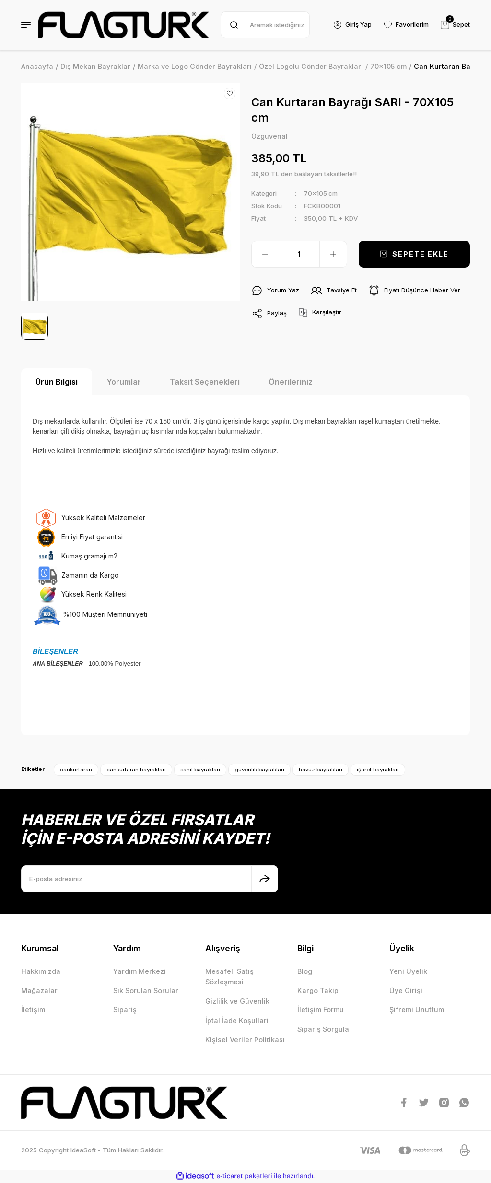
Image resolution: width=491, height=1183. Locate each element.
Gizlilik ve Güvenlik (237, 1001)
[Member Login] (351, 24)
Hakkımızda (40, 971)
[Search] (265, 24)
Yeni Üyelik (408, 971)
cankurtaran (76, 769)
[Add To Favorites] (229, 93)
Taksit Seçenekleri (205, 382)
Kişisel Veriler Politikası (245, 1040)
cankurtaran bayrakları (136, 769)
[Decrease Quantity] (265, 254)
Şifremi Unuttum (416, 1009)
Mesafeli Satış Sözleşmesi (229, 976)
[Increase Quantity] (333, 254)
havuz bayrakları (320, 769)
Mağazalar (39, 990)
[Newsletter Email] (149, 878)
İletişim (33, 1009)
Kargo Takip (318, 990)
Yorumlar (123, 382)
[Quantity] (299, 254)
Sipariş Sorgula (323, 1029)
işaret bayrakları (378, 769)
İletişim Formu (320, 1009)
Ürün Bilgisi (56, 382)
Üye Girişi (405, 990)
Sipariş (125, 1009)
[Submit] (264, 878)
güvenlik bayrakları (259, 769)
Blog (304, 971)
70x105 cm (321, 193)
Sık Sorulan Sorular (145, 990)
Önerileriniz (291, 382)
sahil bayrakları (200, 769)
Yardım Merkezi (139, 971)
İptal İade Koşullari (237, 1020)
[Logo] (123, 24)
